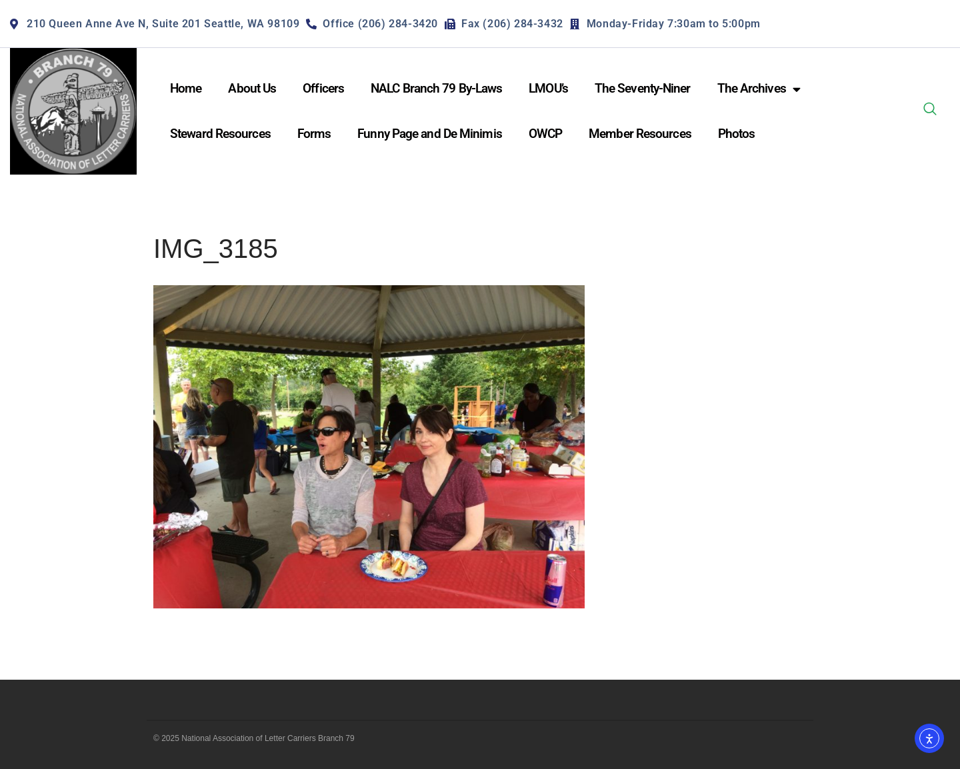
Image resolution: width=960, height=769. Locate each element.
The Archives (758, 89)
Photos (736, 133)
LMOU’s (548, 88)
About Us (252, 88)
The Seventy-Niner (643, 88)
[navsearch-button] (930, 111)
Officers (323, 88)
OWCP (545, 133)
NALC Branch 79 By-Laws (436, 88)
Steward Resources (220, 133)
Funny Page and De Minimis (429, 133)
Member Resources (640, 133)
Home (185, 88)
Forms (314, 133)
